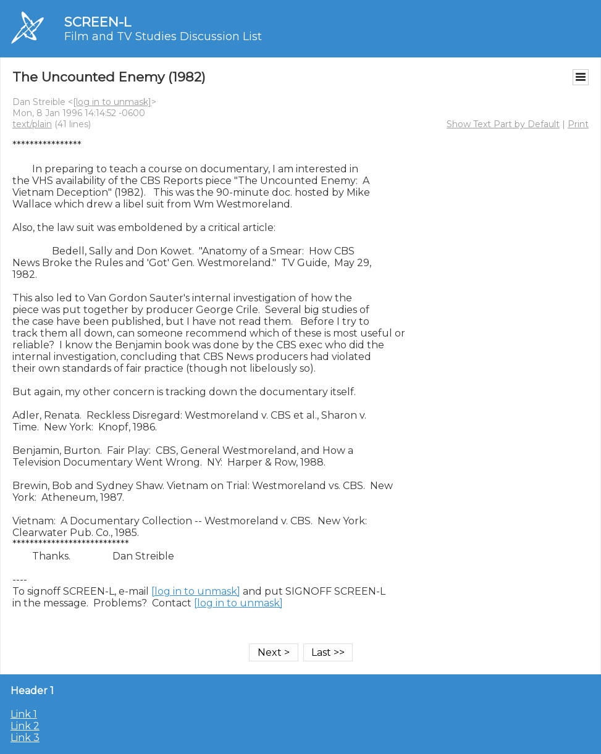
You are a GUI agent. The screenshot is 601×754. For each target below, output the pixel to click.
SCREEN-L (97, 22)
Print (578, 124)
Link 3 (25, 738)
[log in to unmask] (112, 101)
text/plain (32, 124)
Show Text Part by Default (503, 124)
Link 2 (25, 726)
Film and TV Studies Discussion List (163, 36)
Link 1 (24, 714)
